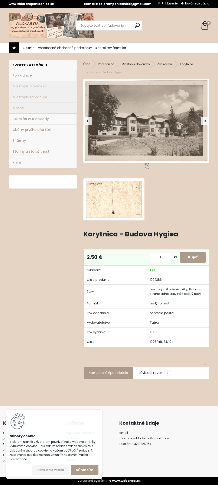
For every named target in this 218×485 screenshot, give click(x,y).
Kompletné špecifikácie (108, 372)
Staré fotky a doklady (31, 119)
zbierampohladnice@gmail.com (144, 438)
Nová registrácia (197, 3)
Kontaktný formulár (110, 48)
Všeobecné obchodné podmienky (65, 48)
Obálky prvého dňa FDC (32, 129)
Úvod (87, 64)
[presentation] (87, 121)
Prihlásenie (170, 3)
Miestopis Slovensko (29, 86)
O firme (29, 48)
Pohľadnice (22, 75)
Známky (19, 140)
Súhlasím (84, 470)
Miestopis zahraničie (30, 97)
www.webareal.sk (126, 481)
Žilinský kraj (165, 64)
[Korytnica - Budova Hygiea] (146, 121)
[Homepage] (14, 48)
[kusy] (159, 257)
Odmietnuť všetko (50, 470)
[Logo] (51, 25)
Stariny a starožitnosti (31, 151)
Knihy (17, 162)
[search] (137, 25)
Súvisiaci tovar (155, 372)
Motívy (18, 108)
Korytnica (186, 64)
